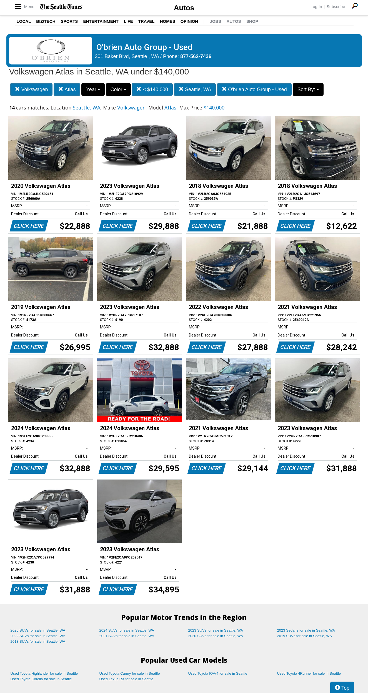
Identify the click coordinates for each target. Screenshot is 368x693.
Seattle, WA (195, 89)
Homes (167, 21)
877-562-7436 (195, 56)
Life (128, 21)
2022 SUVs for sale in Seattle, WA (38, 636)
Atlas (67, 89)
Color (118, 89)
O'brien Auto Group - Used (254, 89)
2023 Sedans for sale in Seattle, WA (306, 630)
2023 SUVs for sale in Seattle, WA (215, 630)
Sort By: (308, 89)
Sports (69, 21)
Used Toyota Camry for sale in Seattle (129, 673)
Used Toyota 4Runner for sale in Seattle (309, 673)
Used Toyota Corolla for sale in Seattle (41, 679)
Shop (252, 21)
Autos (184, 8)
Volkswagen (31, 89)
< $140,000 (152, 89)
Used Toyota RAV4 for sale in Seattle (217, 673)
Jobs (215, 21)
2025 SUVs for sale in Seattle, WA (38, 630)
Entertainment (101, 21)
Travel (146, 21)
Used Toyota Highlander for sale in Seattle (44, 673)
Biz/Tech (45, 21)
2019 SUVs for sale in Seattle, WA (304, 636)
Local (24, 21)
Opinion (189, 21)
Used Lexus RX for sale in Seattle (126, 679)
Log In (316, 6)
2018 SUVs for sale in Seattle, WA (38, 641)
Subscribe (336, 6)
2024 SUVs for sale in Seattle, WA (126, 630)
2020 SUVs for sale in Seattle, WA (215, 636)
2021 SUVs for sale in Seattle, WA (126, 636)
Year (93, 89)
